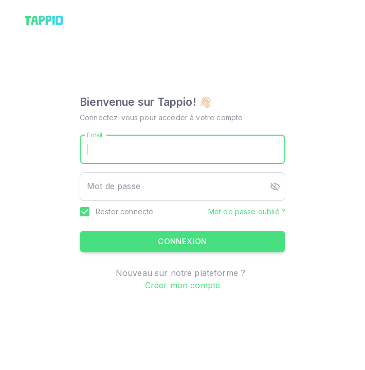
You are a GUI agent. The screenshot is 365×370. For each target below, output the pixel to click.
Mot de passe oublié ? (246, 211)
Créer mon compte (182, 285)
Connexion (182, 241)
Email (95, 135)
